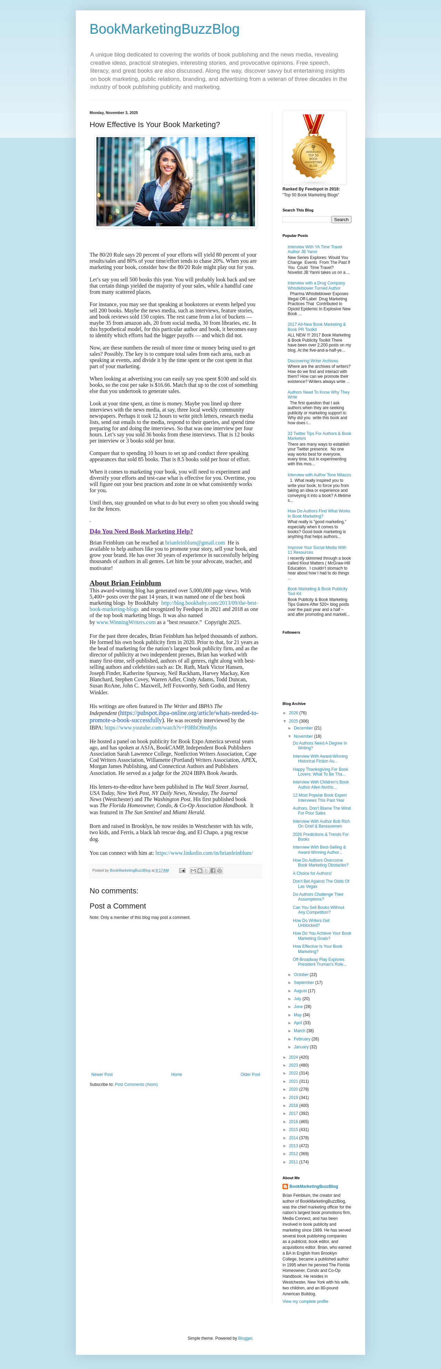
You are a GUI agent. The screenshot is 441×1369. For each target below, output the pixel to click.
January (302, 1047)
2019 (294, 1097)
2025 (294, 721)
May (298, 1015)
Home (176, 1074)
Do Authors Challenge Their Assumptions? (318, 897)
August (301, 990)
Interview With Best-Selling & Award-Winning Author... (319, 849)
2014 (294, 1137)
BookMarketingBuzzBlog (165, 29)
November (304, 736)
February (302, 1039)
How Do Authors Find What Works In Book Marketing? (319, 513)
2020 (294, 1089)
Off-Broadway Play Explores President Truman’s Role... (320, 962)
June (299, 1006)
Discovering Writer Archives (313, 361)
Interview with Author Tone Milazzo (319, 475)
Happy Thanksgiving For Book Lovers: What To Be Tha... (320, 772)
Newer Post (102, 1074)
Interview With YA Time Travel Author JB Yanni (315, 249)
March (300, 1030)
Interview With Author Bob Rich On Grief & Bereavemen (321, 824)
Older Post (250, 1074)
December (304, 728)
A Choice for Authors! (312, 873)
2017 (294, 1113)
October (302, 974)
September (304, 982)
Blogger (245, 1338)
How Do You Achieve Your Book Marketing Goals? (322, 936)
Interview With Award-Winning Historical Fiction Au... (320, 759)
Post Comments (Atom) (136, 1084)
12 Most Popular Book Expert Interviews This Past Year (320, 797)
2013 (294, 1145)
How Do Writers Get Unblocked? (311, 923)
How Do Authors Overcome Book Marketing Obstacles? (321, 863)
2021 (294, 1081)
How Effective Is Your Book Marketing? (317, 949)
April (298, 1022)
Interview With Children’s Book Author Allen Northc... (321, 784)
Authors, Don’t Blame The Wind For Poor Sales (322, 811)
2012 (294, 1153)
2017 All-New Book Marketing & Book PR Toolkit (317, 327)
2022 (294, 1073)
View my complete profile (305, 1301)
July (298, 998)
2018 (294, 1105)
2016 (294, 1121)
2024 (294, 1057)
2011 (294, 1162)
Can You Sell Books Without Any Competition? (318, 910)
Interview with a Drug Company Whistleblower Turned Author (316, 285)
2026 (294, 713)
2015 (294, 1129)
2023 (294, 1065)
